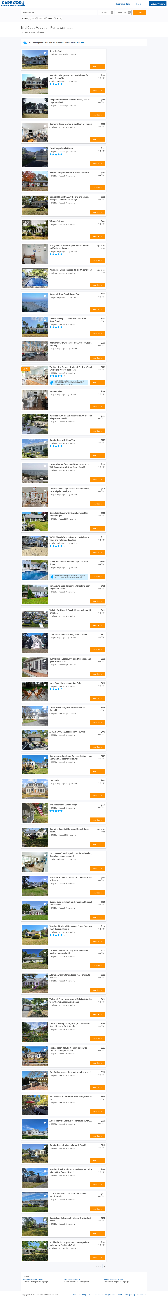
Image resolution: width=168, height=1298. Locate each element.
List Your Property (158, 4)
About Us (76, 1294)
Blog (84, 1294)
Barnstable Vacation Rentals (33, 1279)
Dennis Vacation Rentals (72, 1279)
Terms (119, 1294)
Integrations (110, 1294)
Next (104, 1266)
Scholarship (98, 1294)
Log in (138, 4)
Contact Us (141, 1294)
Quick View (71, 54)
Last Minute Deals (123, 4)
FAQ (89, 1294)
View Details (97, 66)
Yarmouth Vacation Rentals (113, 1279)
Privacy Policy (129, 1294)
